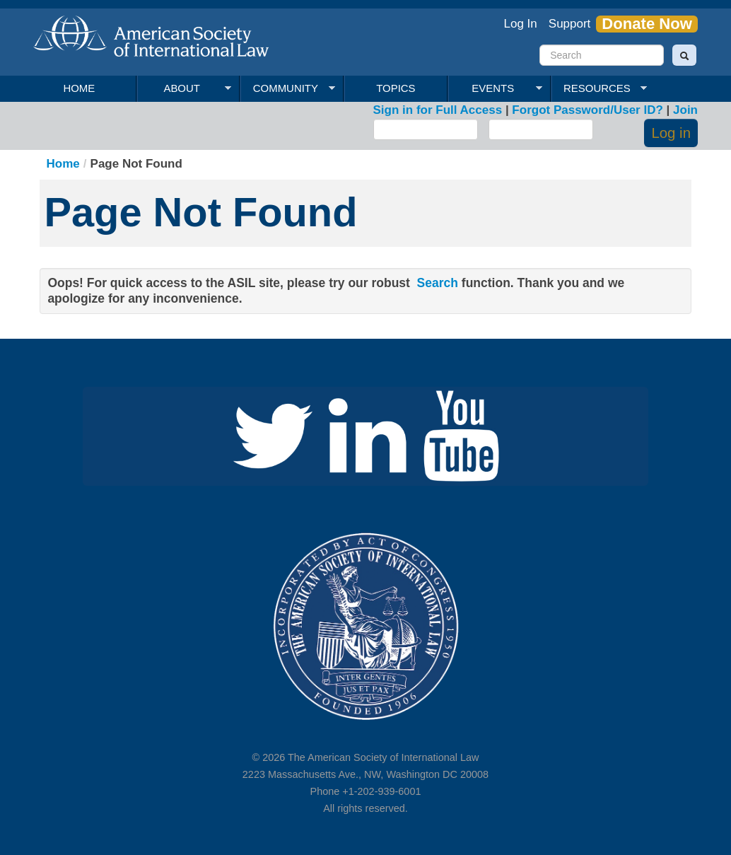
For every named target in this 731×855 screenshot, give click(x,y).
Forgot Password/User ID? (587, 110)
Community (287, 88)
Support (570, 23)
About (184, 88)
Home (79, 88)
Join (685, 110)
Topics (395, 88)
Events (495, 88)
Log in (671, 133)
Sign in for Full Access (438, 110)
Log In (520, 23)
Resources (598, 88)
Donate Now (647, 24)
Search (437, 283)
